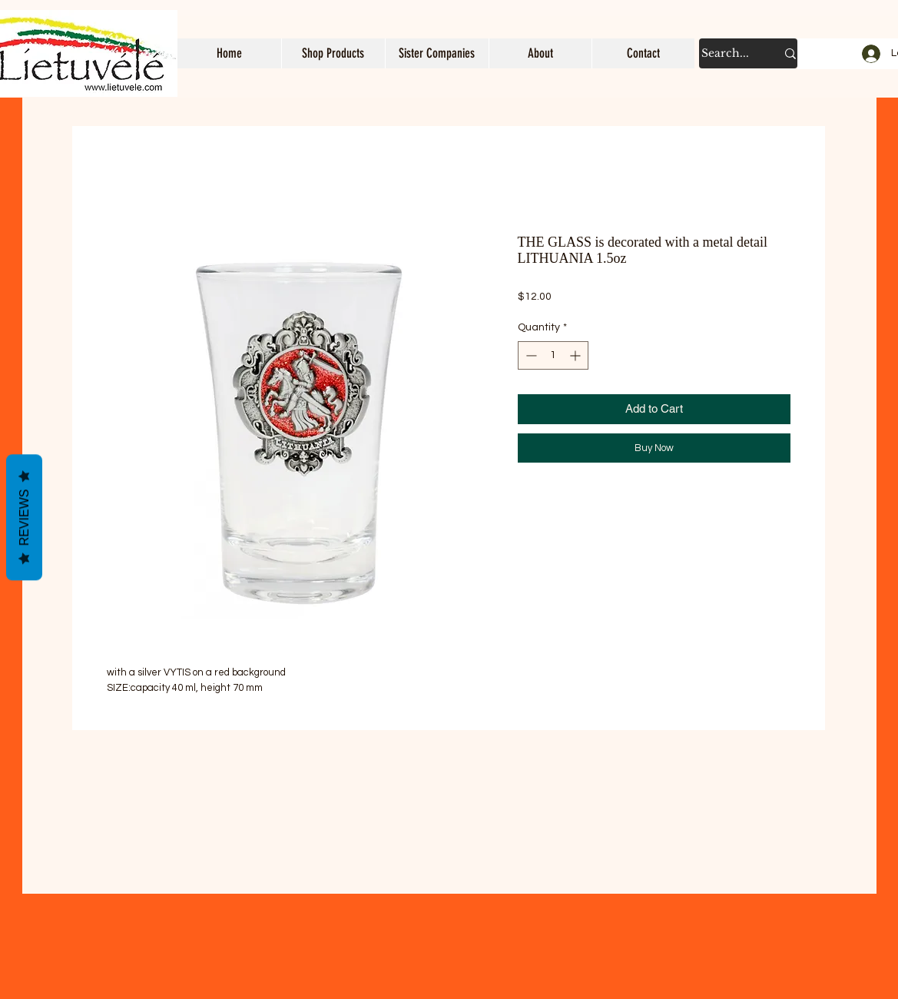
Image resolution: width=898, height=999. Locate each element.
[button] (333, 53)
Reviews (24, 518)
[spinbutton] (553, 355)
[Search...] (727, 53)
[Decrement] (529, 355)
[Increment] (576, 355)
